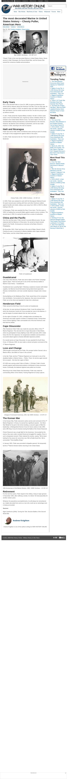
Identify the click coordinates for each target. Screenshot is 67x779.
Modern (13, 26)
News (15, 11)
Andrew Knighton (21, 520)
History (41, 11)
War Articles (21, 11)
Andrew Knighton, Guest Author (20, 29)
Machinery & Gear (32, 11)
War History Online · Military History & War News (25, 538)
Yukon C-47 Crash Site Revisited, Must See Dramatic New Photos (57, 102)
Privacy (46, 1)
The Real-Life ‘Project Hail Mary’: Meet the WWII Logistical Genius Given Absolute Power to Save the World (57, 109)
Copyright (40, 1)
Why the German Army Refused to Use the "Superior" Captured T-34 (57, 170)
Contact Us (25, 1)
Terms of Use (33, 1)
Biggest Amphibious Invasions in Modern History (56, 97)
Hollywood (47, 11)
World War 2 (21, 26)
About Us (18, 1)
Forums (54, 11)
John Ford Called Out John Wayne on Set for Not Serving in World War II (58, 226)
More (58, 11)
